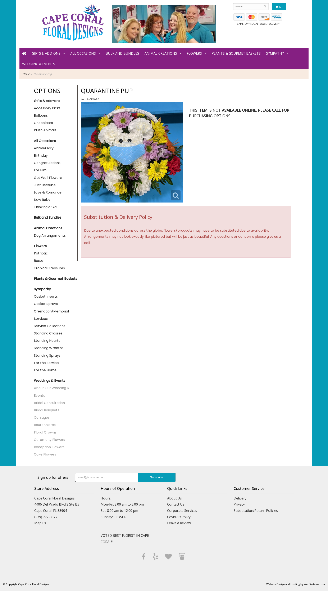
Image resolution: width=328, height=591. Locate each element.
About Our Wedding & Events (51, 392)
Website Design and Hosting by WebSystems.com (295, 584)
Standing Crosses (48, 333)
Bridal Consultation (49, 402)
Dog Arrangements (50, 235)
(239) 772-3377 (45, 517)
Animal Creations (161, 53)
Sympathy (275, 53)
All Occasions (83, 53)
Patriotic (41, 253)
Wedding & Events (38, 64)
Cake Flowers (45, 454)
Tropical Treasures (49, 268)
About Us (174, 498)
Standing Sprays (47, 355)
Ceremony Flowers (49, 439)
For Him (40, 170)
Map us (40, 523)
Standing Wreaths (48, 348)
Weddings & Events (49, 380)
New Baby (42, 199)
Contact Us (175, 504)
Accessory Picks (47, 108)
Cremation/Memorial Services (51, 315)
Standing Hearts (47, 340)
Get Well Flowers (48, 177)
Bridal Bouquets (46, 410)
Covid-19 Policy (179, 517)
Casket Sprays (46, 303)
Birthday (41, 155)
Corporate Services (182, 510)
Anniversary (44, 148)
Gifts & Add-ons (46, 53)
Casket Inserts (46, 296)
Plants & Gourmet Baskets (236, 53)
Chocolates (43, 122)
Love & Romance (48, 192)
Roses (39, 260)
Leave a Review (179, 523)
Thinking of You (46, 207)
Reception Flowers (49, 447)
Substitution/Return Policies (256, 510)
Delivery (240, 498)
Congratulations (47, 162)
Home (26, 74)
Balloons (41, 115)
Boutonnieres (45, 424)
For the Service (46, 362)
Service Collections (49, 326)
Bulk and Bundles (122, 53)
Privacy (239, 504)
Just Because (45, 185)
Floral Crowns (45, 432)
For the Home (45, 370)
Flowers (194, 53)
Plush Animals (45, 130)
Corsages (42, 417)
